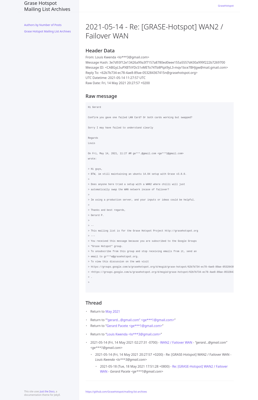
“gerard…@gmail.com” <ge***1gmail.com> (140, 320)
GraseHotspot (226, 5)
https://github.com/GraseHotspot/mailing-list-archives (116, 391)
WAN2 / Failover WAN (176, 342)
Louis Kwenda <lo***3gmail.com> (134, 334)
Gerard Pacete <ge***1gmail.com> (134, 326)
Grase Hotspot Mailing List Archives (47, 6)
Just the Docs (47, 391)
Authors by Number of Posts (43, 25)
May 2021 (112, 311)
